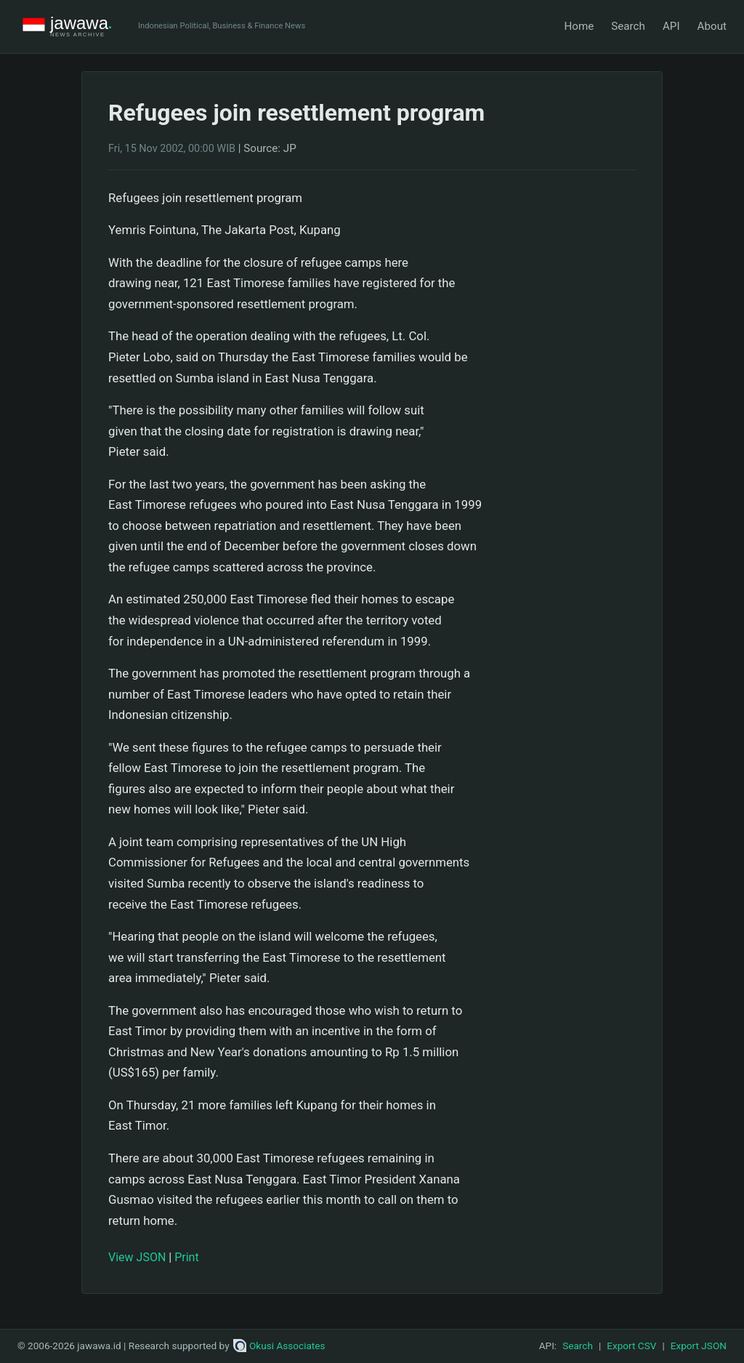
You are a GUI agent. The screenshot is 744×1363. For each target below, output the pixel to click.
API (671, 26)
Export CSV (631, 1345)
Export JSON (699, 1345)
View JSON (137, 1257)
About (712, 26)
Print (186, 1257)
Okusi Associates (279, 1345)
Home (579, 26)
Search (628, 26)
